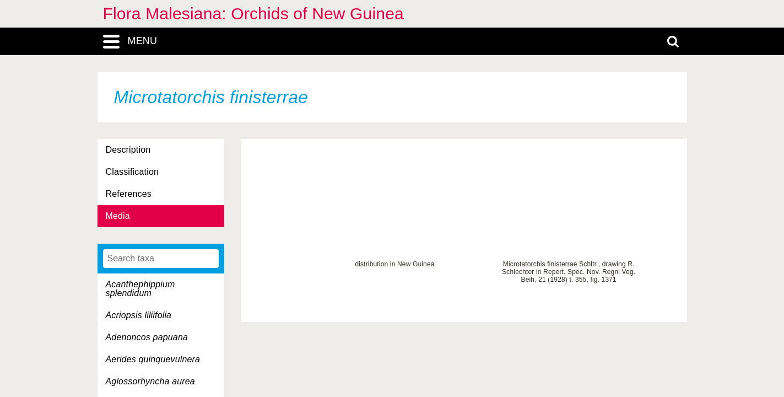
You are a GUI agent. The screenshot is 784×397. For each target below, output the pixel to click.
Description (128, 149)
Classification (132, 171)
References (129, 193)
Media (118, 216)
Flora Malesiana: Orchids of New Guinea (253, 13)
